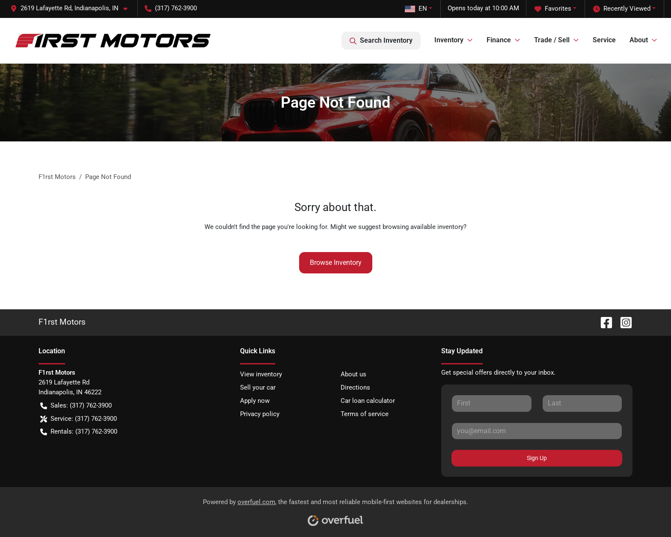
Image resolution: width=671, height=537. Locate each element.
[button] (72, 8)
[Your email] (536, 431)
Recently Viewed (621, 9)
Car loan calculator (368, 401)
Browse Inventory (336, 262)
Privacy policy (259, 414)
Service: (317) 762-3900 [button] (78, 419)
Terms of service (365, 414)
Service (604, 40)
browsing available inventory (423, 227)
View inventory (261, 374)
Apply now (255, 401)
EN (416, 8)
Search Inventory (381, 40)
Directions (355, 387)
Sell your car (258, 387)
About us (353, 374)
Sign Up (537, 458)
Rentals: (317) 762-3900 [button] (78, 432)
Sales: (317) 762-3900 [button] (76, 406)
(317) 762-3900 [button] (171, 8)
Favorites (552, 9)
